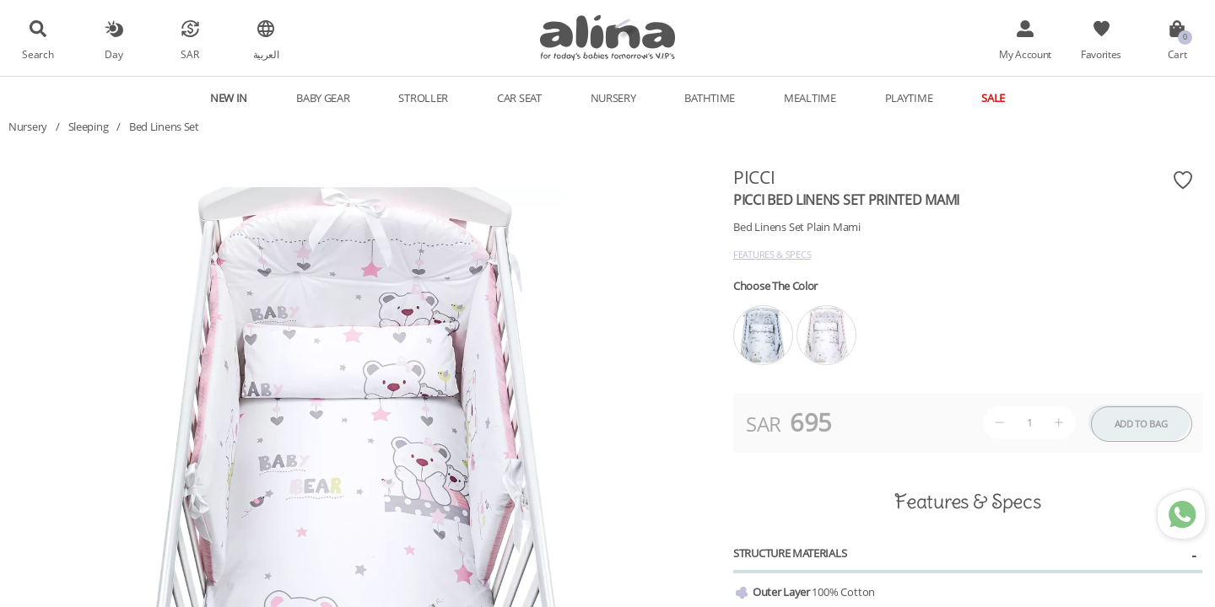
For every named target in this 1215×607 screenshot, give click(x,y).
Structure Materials (789, 553)
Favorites (1101, 54)
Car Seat (519, 97)
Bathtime (709, 97)
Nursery (613, 97)
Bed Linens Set (164, 126)
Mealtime (810, 97)
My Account (1025, 54)
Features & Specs (772, 254)
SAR (189, 54)
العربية (266, 54)
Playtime (909, 97)
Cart (1177, 54)
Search (37, 54)
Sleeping (88, 126)
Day (113, 54)
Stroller (423, 97)
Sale (993, 97)
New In (228, 97)
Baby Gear (322, 97)
